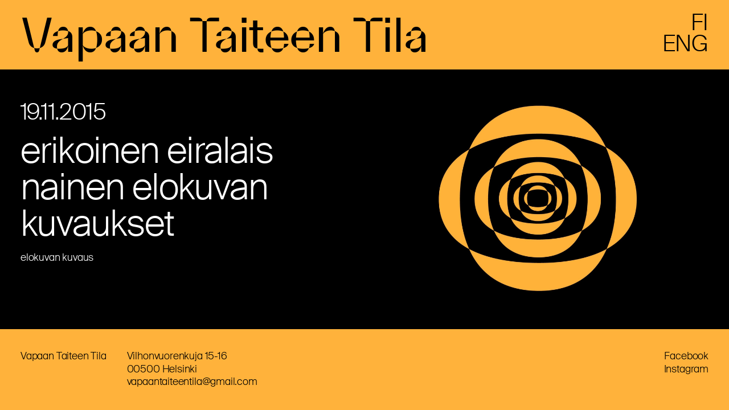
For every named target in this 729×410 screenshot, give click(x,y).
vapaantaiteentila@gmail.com (192, 381)
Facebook (686, 356)
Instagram (686, 369)
